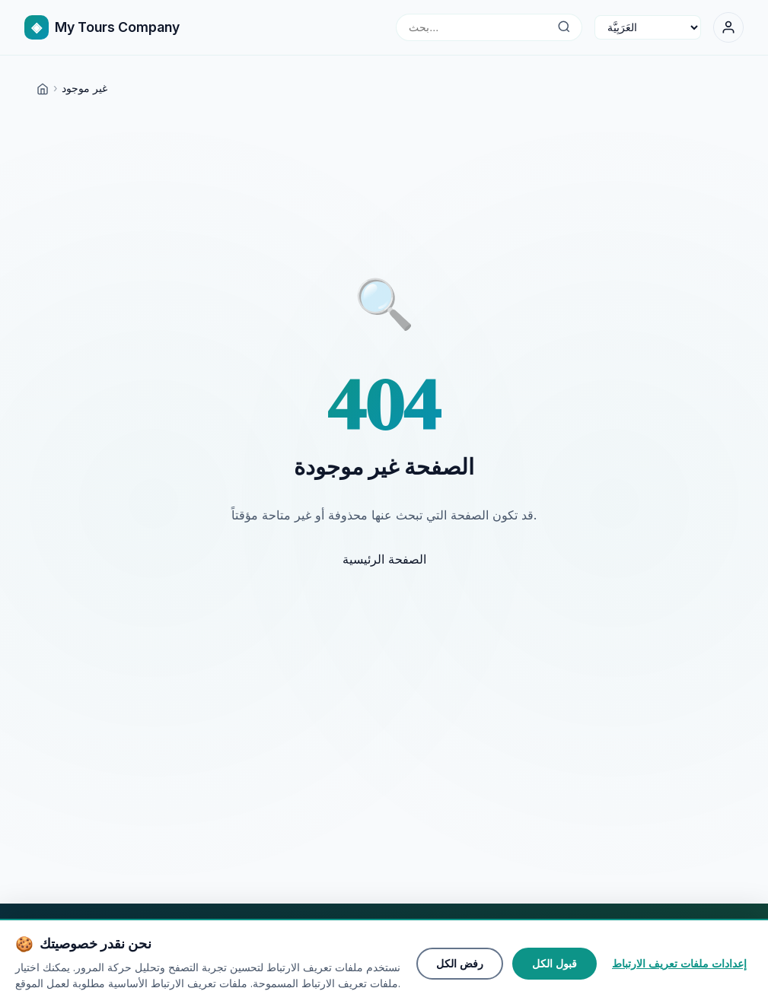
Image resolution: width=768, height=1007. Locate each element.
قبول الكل (554, 964)
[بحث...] (563, 27)
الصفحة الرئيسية (384, 559)
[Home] (43, 88)
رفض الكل (459, 964)
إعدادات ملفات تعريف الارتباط (679, 964)
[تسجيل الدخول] (728, 27)
